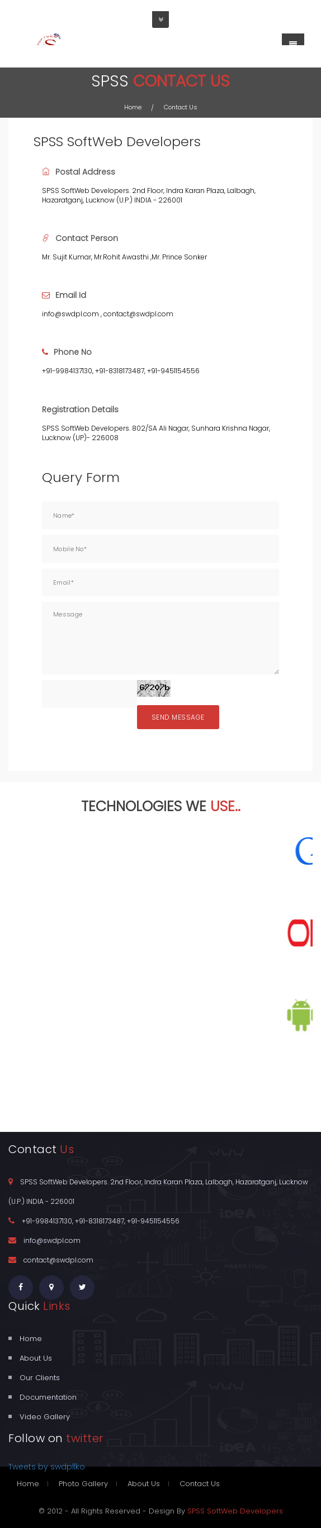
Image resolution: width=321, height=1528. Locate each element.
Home (132, 107)
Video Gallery (45, 1416)
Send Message (178, 717)
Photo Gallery (83, 1483)
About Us (36, 1358)
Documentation (48, 1397)
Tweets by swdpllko (46, 1466)
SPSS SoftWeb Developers (235, 1511)
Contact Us (200, 1483)
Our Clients (40, 1377)
